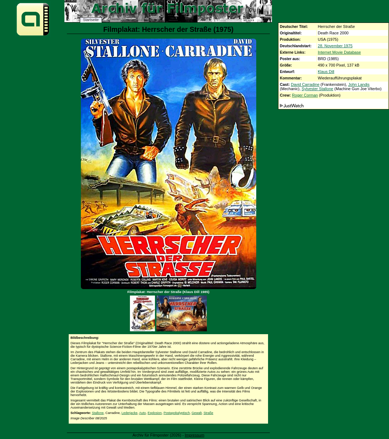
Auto (142, 413)
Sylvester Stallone (317, 89)
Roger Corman (305, 95)
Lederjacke (130, 413)
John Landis (359, 84)
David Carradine (305, 84)
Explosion (154, 413)
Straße (208, 413)
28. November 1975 (335, 46)
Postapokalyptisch (177, 413)
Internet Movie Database (339, 52)
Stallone (98, 413)
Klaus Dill (326, 71)
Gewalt (196, 413)
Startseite (91, 20)
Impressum (194, 435)
